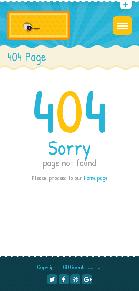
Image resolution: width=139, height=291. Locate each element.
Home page (95, 178)
